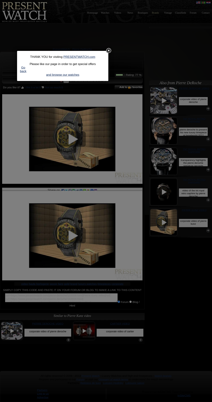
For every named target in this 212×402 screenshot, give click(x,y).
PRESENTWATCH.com (79, 57)
